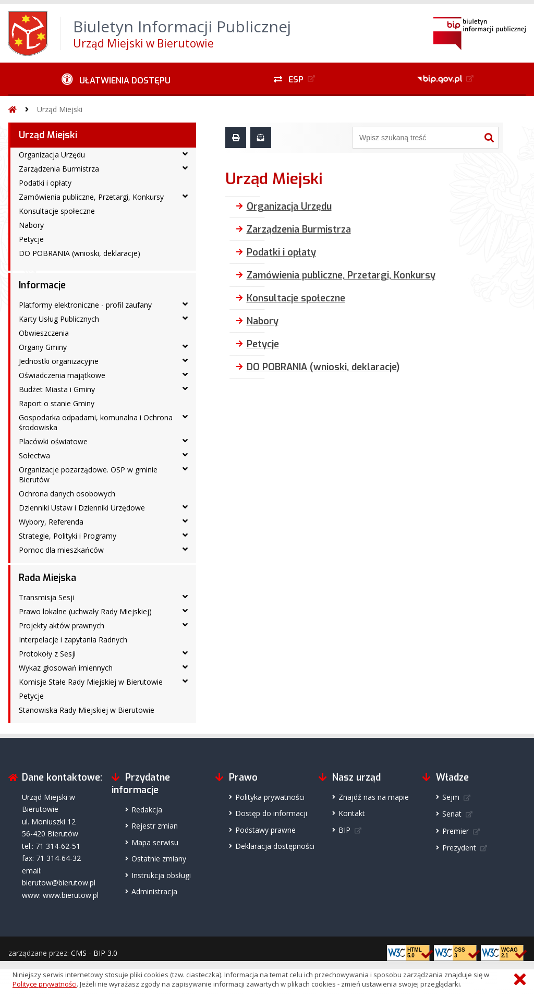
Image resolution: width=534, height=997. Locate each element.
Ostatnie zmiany (158, 859)
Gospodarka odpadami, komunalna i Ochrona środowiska (96, 422)
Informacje (42, 285)
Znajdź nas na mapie (373, 797)
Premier (455, 831)
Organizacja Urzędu (52, 155)
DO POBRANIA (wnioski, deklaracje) (79, 253)
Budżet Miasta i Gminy (57, 389)
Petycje (31, 239)
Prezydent (459, 848)
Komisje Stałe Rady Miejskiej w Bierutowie (91, 682)
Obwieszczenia (44, 333)
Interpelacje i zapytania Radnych (73, 640)
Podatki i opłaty (45, 183)
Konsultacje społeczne (57, 211)
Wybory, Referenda (51, 522)
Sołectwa (34, 455)
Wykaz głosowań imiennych (66, 668)
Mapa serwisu (154, 842)
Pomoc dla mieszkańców (61, 550)
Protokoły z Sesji (47, 654)
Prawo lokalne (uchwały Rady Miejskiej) (85, 611)
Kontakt (351, 813)
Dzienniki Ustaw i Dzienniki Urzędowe (82, 508)
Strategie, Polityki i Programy (67, 536)
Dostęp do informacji (271, 813)
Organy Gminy (43, 347)
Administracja (154, 891)
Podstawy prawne (265, 830)
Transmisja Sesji (46, 597)
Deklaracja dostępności (274, 846)
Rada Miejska (47, 578)
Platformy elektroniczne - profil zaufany (85, 305)
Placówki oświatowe (53, 441)
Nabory (31, 225)
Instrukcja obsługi (161, 875)
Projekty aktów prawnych (61, 625)
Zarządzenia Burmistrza (59, 169)
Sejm (450, 797)
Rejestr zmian (154, 826)
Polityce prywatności (45, 984)
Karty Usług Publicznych (59, 319)
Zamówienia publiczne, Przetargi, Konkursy (91, 197)
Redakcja (146, 809)
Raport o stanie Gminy (56, 403)
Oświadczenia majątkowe (62, 375)
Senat (452, 814)
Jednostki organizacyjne (59, 361)
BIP (344, 830)
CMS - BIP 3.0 (94, 953)
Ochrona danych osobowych (67, 493)
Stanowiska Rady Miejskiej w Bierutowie (86, 710)
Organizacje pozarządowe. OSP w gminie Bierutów (88, 474)
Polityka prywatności (270, 797)
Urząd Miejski (59, 109)
